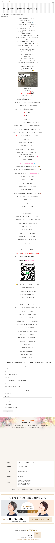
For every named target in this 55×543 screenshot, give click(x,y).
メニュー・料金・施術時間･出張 (11, 374)
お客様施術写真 (8, 393)
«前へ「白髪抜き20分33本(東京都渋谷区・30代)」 (15, 362)
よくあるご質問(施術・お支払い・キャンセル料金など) (15, 380)
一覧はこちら (8, 411)
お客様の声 (7, 377)
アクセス (6, 383)
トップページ (7, 368)
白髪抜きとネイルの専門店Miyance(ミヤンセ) (25, 539)
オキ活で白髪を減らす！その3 (11, 401)
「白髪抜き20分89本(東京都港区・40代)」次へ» (40, 362)
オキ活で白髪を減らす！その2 (11, 407)
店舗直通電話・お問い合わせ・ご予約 (12, 386)
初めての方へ (7, 371)
